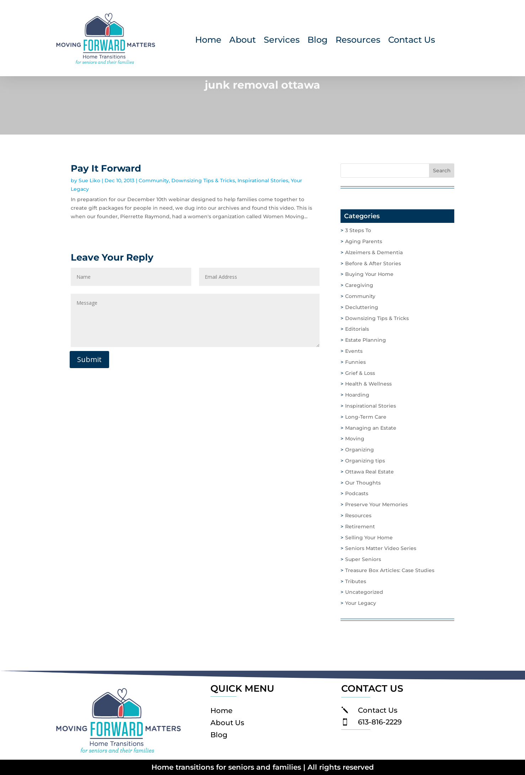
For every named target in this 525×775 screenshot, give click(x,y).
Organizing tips (365, 460)
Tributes (355, 581)
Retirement (360, 526)
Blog (317, 41)
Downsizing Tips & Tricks (203, 180)
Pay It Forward (106, 168)
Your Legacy (360, 603)
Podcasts (356, 493)
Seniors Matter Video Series (380, 548)
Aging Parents (363, 241)
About (242, 41)
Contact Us (411, 41)
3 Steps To (358, 230)
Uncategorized (364, 592)
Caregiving (359, 285)
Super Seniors (363, 559)
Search (442, 170)
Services (282, 41)
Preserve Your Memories (376, 504)
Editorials (357, 329)
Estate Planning (365, 340)
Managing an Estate (370, 428)
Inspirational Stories (262, 180)
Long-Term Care (365, 417)
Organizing (359, 449)
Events (354, 351)
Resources (358, 41)
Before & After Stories (373, 263)
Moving (354, 438)
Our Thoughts (363, 483)
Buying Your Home (369, 274)
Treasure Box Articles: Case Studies (389, 570)
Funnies (355, 362)
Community (154, 180)
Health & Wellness (368, 384)
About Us (227, 722)
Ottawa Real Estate (369, 471)
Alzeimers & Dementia (374, 252)
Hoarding (357, 395)
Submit (89, 359)
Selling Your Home (369, 537)
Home (208, 41)
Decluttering (361, 307)
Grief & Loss (360, 373)
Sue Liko (89, 180)
